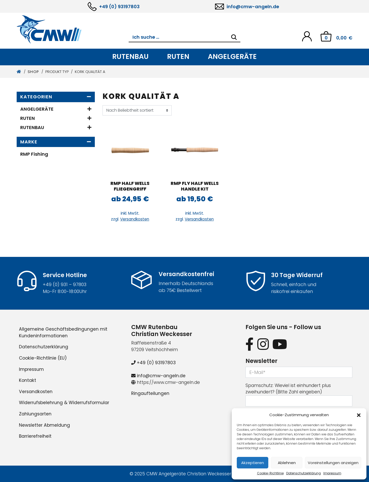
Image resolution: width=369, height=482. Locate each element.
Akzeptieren (252, 462)
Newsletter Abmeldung (44, 425)
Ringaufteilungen (150, 393)
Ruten (178, 56)
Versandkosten (134, 219)
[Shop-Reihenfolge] (137, 110)
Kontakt (27, 380)
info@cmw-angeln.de (253, 6)
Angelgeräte (232, 56)
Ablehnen (287, 462)
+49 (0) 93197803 (119, 6)
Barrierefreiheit (35, 436)
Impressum (332, 473)
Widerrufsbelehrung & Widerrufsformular (64, 403)
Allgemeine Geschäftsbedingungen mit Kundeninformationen (63, 332)
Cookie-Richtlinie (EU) (43, 358)
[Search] (234, 37)
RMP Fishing (34, 154)
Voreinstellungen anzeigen (333, 462)
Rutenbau (130, 56)
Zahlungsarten (35, 414)
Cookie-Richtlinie (270, 473)
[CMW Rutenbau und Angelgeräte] (73, 29)
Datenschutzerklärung (303, 473)
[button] (358, 414)
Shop (33, 71)
